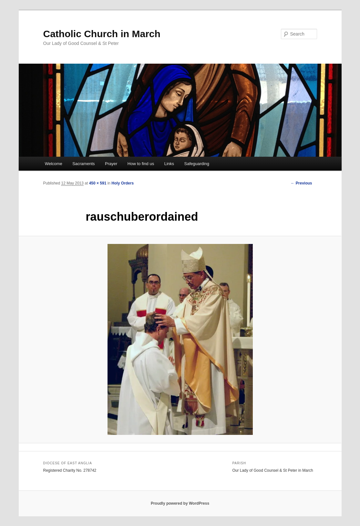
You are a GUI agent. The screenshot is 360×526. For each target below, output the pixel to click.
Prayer (111, 163)
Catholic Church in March (101, 33)
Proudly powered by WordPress (180, 503)
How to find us (141, 163)
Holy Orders (122, 183)
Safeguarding (196, 163)
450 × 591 (98, 183)
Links (169, 163)
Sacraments (83, 163)
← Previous (301, 183)
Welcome (53, 163)
